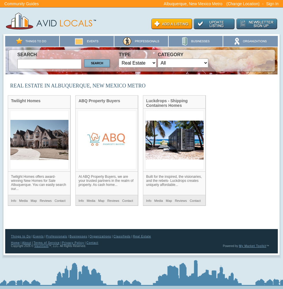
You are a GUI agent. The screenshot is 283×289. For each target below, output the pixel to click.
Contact (60, 200)
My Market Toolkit (252, 246)
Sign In (272, 3)
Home (15, 242)
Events (38, 236)
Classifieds (122, 236)
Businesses (78, 236)
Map (34, 200)
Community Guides (21, 3)
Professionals (56, 236)
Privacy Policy (73, 242)
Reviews (46, 200)
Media (23, 200)
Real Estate (142, 236)
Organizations (100, 236)
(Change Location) (243, 3)
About (26, 242)
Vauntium (41, 246)
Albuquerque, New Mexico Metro (193, 3)
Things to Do (21, 236)
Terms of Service (46, 242)
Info (13, 200)
